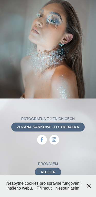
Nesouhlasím (67, 188)
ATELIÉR (48, 172)
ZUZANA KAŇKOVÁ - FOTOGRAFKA (48, 127)
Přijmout (44, 188)
